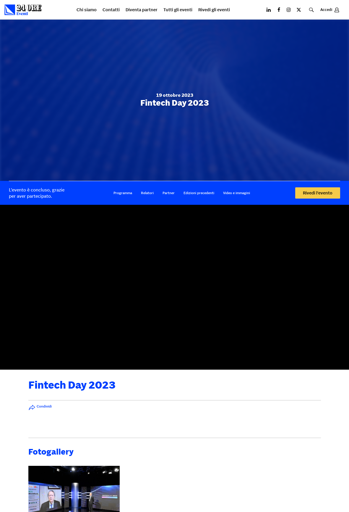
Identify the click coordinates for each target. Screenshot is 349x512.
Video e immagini (236, 193)
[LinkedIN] (268, 9)
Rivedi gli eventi (214, 9)
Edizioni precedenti (199, 193)
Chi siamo (87, 9)
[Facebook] (278, 9)
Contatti (111, 9)
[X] (298, 9)
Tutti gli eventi (177, 9)
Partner (169, 193)
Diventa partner (142, 9)
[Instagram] (288, 9)
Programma (122, 193)
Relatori (147, 193)
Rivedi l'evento (317, 193)
